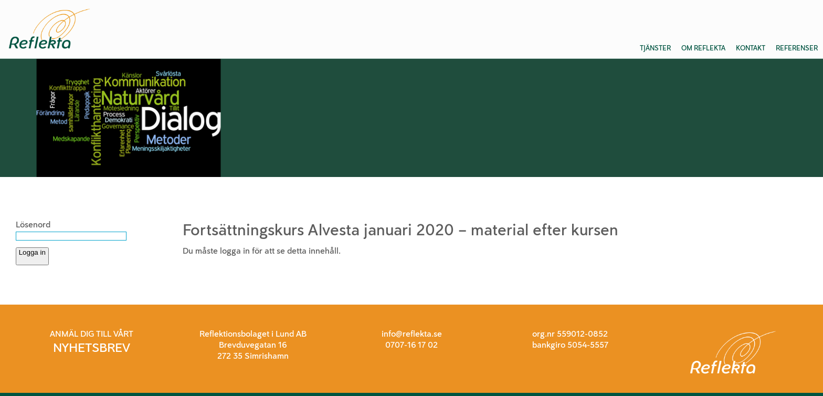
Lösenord (33, 224)
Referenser (797, 48)
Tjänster (655, 48)
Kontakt (750, 48)
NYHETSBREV (91, 347)
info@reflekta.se (412, 333)
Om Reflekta (703, 48)
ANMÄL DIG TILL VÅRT (91, 333)
